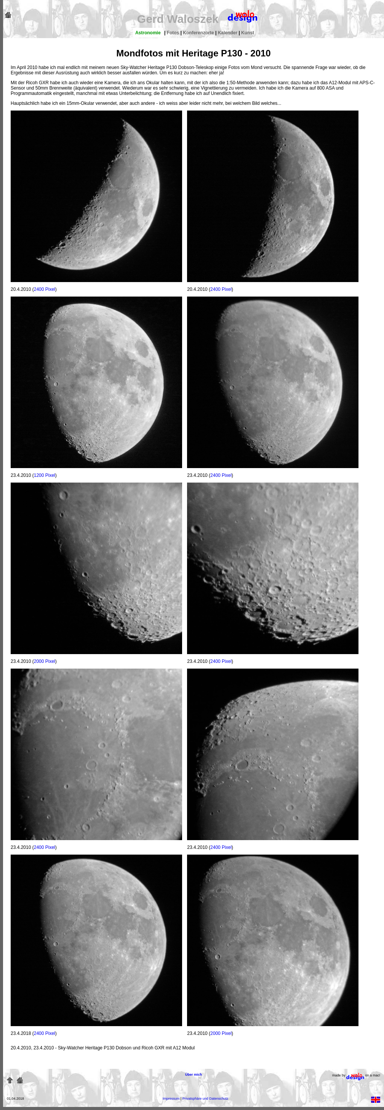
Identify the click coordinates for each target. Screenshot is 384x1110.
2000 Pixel (44, 661)
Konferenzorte (198, 32)
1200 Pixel (44, 475)
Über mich (193, 1074)
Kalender (227, 32)
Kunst (247, 32)
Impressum (171, 1098)
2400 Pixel (44, 289)
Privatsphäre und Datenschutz (205, 1098)
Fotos (173, 32)
